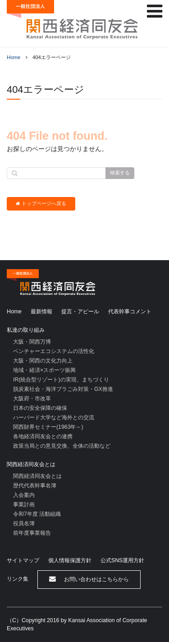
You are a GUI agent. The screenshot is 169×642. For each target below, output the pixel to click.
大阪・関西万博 (32, 342)
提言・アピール (80, 311)
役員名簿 (24, 523)
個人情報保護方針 (69, 560)
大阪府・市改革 (32, 398)
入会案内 (24, 495)
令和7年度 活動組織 (37, 514)
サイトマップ (23, 560)
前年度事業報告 (32, 533)
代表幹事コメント (129, 311)
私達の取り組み (26, 330)
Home (13, 57)
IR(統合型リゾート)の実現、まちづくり (61, 379)
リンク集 (17, 579)
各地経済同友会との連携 (43, 436)
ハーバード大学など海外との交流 (53, 417)
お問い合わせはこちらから (89, 579)
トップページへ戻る (41, 203)
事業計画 (24, 504)
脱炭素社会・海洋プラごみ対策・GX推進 (63, 389)
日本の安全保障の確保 (40, 408)
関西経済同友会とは (31, 464)
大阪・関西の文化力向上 (43, 361)
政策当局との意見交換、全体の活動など (61, 446)
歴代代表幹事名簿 (34, 485)
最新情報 (41, 311)
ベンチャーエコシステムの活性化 (53, 351)
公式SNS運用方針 (122, 560)
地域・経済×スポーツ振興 (44, 370)
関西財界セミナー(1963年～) (48, 427)
